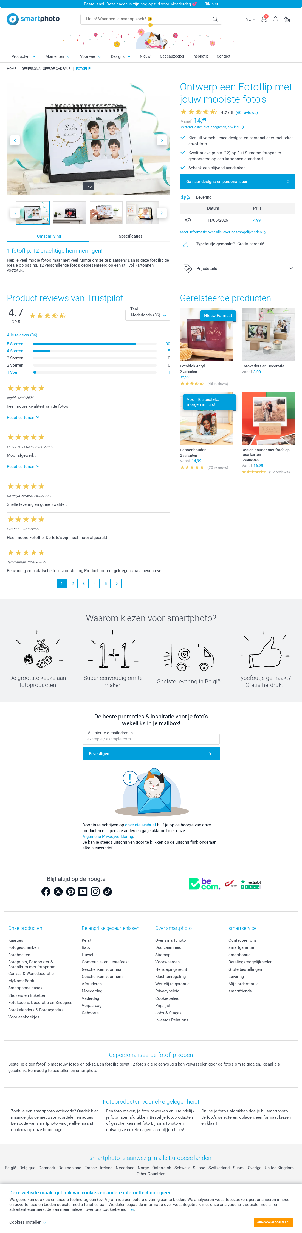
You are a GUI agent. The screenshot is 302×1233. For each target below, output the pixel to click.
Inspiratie (200, 56)
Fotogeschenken (23, 947)
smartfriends (240, 991)
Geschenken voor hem (102, 976)
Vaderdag (90, 998)
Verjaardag (91, 1005)
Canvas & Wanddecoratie (31, 973)
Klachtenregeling (170, 976)
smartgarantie (241, 947)
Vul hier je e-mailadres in (110, 732)
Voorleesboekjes (23, 1017)
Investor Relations (171, 1020)
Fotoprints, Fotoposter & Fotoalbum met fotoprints (31, 964)
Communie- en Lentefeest (105, 962)
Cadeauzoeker (172, 56)
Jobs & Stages (168, 1013)
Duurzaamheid (168, 947)
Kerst (86, 940)
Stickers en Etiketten (27, 995)
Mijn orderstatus (243, 983)
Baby (86, 947)
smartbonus (239, 954)
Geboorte (90, 1013)
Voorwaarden (167, 962)
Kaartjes (15, 940)
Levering (236, 976)
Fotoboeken (19, 954)
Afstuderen (92, 983)
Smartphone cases (25, 988)
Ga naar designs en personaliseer (216, 181)
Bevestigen (99, 753)
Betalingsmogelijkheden (250, 962)
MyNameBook (21, 980)
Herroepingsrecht (171, 969)
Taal (134, 309)
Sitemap (162, 954)
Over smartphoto (170, 940)
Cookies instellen (28, 1222)
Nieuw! (146, 56)
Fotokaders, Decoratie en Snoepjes (40, 1002)
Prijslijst (162, 1005)
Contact (223, 56)
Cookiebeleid (167, 998)
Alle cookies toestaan (273, 1222)
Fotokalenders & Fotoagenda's (36, 1009)
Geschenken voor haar (102, 969)
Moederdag (92, 991)
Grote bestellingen (245, 969)
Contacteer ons (242, 940)
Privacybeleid (167, 991)
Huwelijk (90, 954)
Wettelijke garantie (172, 983)
